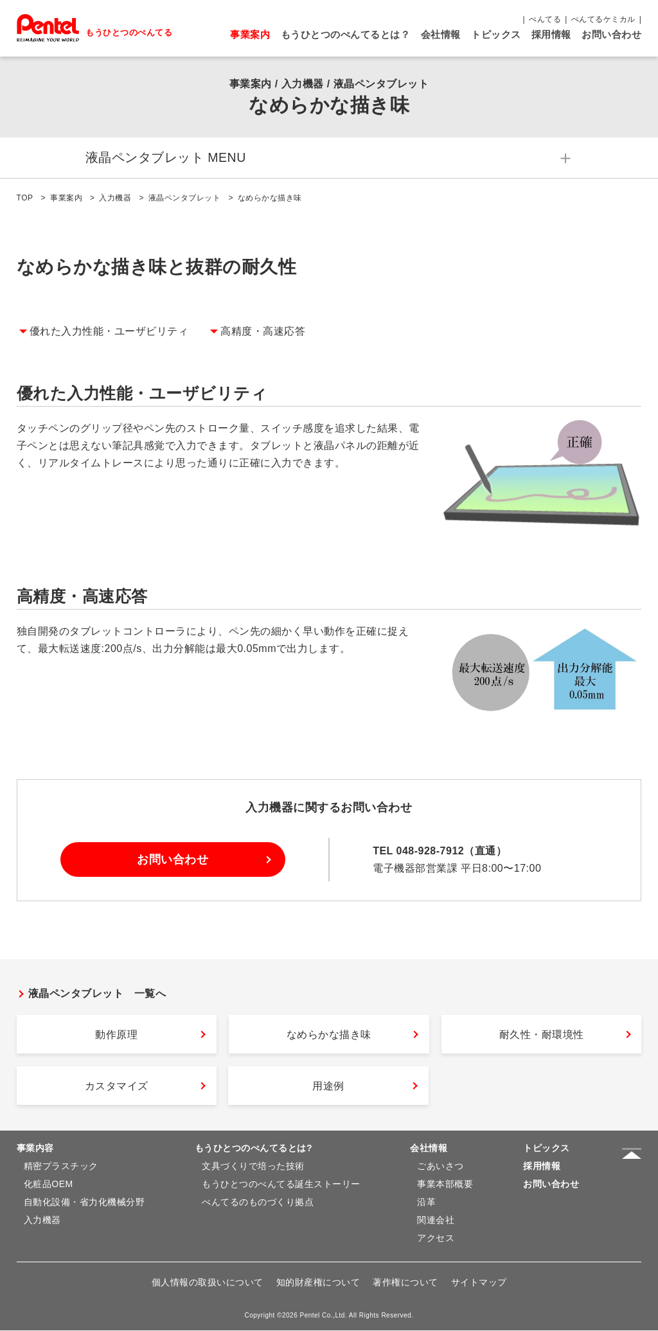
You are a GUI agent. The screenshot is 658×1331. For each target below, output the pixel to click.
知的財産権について (318, 1283)
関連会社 (435, 1220)
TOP (25, 198)
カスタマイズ (116, 1086)
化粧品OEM (48, 1184)
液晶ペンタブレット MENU (97, 158)
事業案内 (250, 34)
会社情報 (441, 34)
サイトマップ (479, 1283)
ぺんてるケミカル (603, 19)
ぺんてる (545, 19)
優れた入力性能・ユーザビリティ (109, 331)
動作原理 (116, 1035)
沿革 (426, 1202)
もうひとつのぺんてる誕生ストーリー (281, 1184)
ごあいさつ (440, 1166)
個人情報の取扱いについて (207, 1283)
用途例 (328, 1086)
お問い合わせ (611, 34)
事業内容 (35, 1148)
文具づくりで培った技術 (253, 1166)
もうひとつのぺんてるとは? (253, 1148)
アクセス (435, 1238)
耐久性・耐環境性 (541, 1035)
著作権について (405, 1283)
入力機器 (115, 198)
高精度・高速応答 (262, 331)
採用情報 (551, 34)
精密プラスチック (61, 1166)
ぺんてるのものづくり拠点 (258, 1202)
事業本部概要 (445, 1184)
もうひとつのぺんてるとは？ (346, 34)
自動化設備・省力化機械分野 (84, 1202)
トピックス (496, 34)
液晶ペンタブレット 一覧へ (97, 994)
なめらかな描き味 (329, 1035)
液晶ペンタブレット (184, 198)
